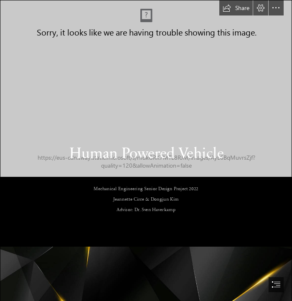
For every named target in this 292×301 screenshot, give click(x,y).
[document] (146, 150)
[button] (236, 7)
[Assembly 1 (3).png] (146, 88)
